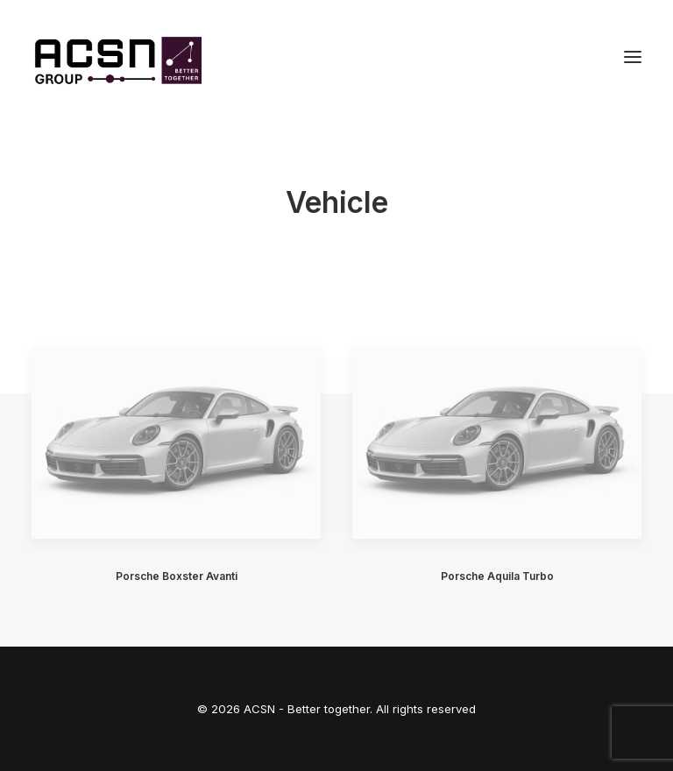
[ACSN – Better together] (117, 56)
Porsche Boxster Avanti (176, 576)
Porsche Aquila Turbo (497, 576)
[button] (632, 56)
